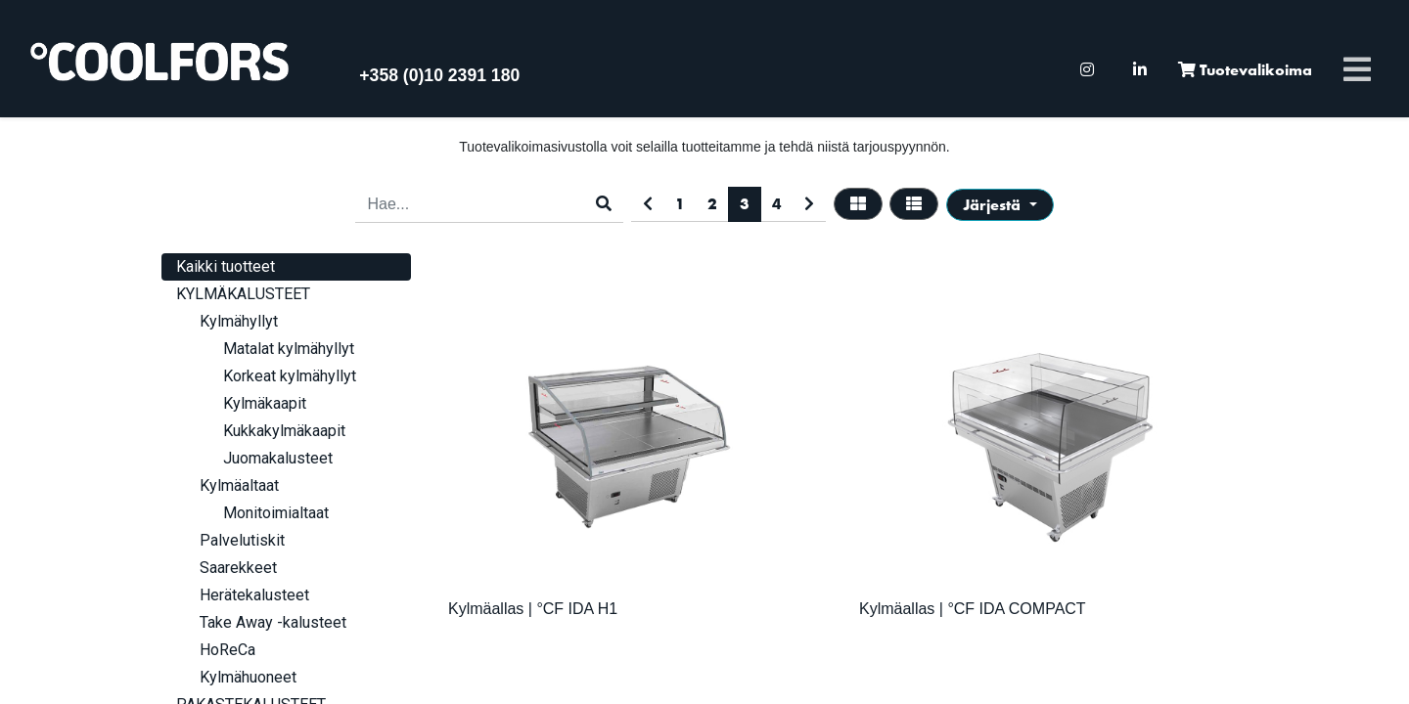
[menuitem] (1087, 70)
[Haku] (603, 204)
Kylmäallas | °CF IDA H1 (532, 608)
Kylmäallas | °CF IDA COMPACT (972, 608)
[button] (999, 205)
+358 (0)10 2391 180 (439, 75)
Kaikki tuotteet (225, 266)
